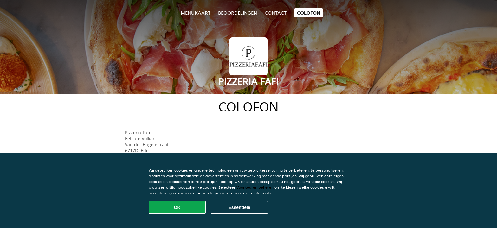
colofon (308, 13)
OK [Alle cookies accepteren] (177, 207)
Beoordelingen (237, 13)
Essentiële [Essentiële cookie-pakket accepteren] (239, 207)
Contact (276, 13)
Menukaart (195, 13)
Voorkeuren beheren (255, 187)
